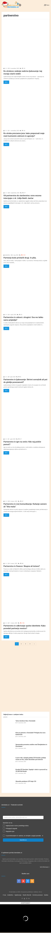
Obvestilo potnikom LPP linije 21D (26, 781)
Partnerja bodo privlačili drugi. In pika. (19, 258)
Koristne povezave (38, 895)
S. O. (5, 68)
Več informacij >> (45, 867)
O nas (4, 895)
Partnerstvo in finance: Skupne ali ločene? (21, 566)
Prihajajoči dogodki (11, 828)
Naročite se (23, 840)
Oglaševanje (18, 895)
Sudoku (46, 895)
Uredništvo (6, 255)
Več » (6, 82)
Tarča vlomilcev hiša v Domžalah (25, 721)
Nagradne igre (10, 831)
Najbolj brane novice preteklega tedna (17, 825)
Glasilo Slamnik (27, 895)
